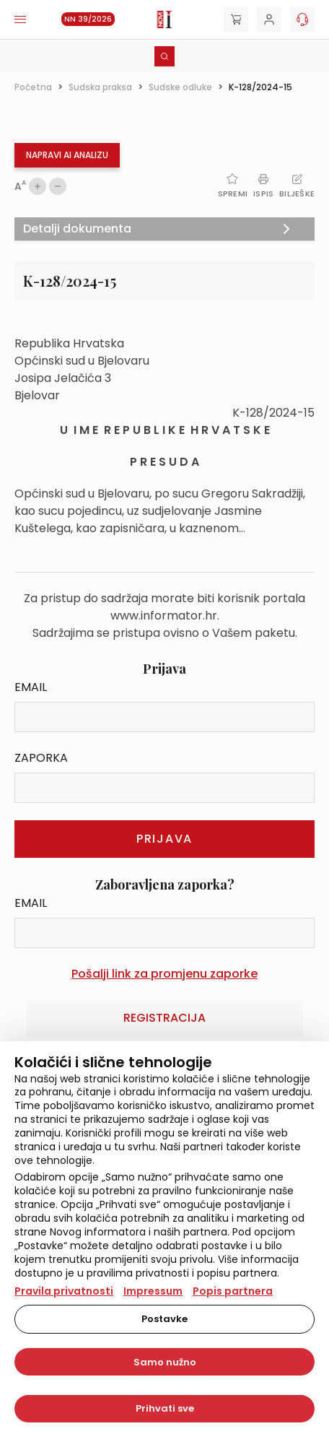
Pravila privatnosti (63, 1291)
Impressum (153, 1291)
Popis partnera (233, 1291)
